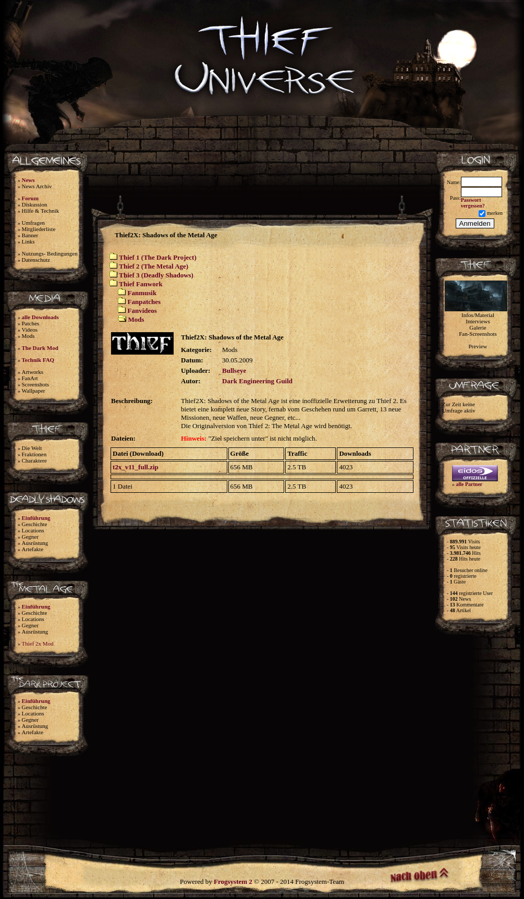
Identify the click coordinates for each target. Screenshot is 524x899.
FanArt (30, 378)
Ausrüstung (35, 543)
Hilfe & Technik (40, 211)
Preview (477, 346)
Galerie (477, 327)
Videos (30, 329)
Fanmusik (142, 293)
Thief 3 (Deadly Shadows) (156, 275)
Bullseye (234, 370)
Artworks (33, 372)
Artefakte (33, 549)
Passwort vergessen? (473, 203)
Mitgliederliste (39, 229)
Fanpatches (144, 302)
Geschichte (34, 524)
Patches (31, 323)
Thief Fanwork (140, 284)
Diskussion (34, 204)
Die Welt (32, 448)
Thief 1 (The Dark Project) (158, 257)
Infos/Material (477, 315)
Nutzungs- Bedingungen (50, 253)
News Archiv (37, 186)
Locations (33, 530)
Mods (28, 336)
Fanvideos (142, 310)
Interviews (478, 321)
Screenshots (36, 384)
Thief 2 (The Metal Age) (153, 266)
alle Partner (469, 484)
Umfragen (33, 223)
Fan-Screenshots (478, 334)
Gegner (30, 536)
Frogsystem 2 (233, 881)
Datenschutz (36, 260)
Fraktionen (34, 454)
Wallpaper (33, 390)
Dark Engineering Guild (257, 381)
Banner (30, 235)
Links (28, 241)
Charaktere (34, 460)
